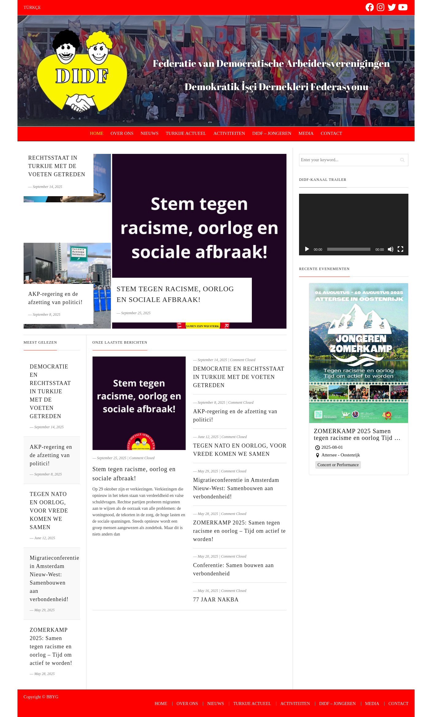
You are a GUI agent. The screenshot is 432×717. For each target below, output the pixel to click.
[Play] (307, 249)
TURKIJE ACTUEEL (186, 133)
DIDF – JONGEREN (271, 133)
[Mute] (391, 249)
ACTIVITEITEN (229, 133)
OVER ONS (122, 133)
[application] (353, 224)
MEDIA (305, 133)
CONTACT (331, 133)
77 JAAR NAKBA (216, 600)
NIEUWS (149, 133)
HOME (96, 133)
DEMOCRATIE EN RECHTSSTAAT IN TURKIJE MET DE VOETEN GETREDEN (238, 377)
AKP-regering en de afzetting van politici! (51, 455)
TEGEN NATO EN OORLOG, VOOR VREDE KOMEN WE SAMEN (49, 510)
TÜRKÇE (32, 7)
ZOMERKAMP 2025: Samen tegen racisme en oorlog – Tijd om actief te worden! (239, 531)
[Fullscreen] (400, 249)
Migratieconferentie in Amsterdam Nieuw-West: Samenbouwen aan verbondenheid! (236, 488)
